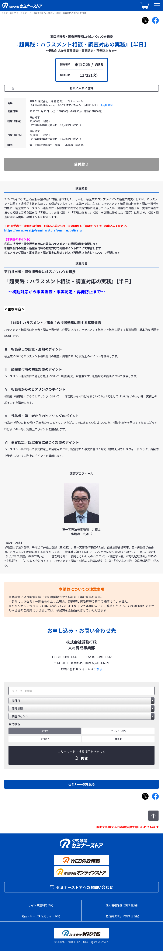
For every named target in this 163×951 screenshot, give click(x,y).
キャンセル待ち (118, 730)
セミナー (24, 12)
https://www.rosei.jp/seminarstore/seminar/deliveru (43, 230)
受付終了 (45, 739)
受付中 (45, 730)
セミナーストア (8, 12)
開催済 (118, 739)
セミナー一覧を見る (81, 784)
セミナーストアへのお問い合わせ (81, 887)
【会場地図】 (107, 105)
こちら (97, 669)
